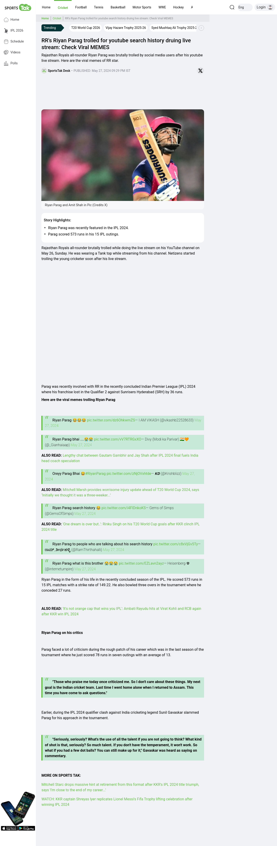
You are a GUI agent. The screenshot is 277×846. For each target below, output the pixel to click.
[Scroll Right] (201, 28)
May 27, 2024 (81, 445)
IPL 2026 (13, 30)
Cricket (57, 18)
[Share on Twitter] (200, 70)
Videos (12, 52)
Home (11, 19)
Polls (11, 63)
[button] (46, 7)
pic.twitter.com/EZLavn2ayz (141, 563)
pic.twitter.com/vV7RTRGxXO (117, 439)
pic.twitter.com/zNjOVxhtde (129, 473)
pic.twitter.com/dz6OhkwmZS (111, 420)
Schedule (14, 41)
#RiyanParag (95, 473)
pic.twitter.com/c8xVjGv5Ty (175, 544)
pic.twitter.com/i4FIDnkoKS (124, 508)
